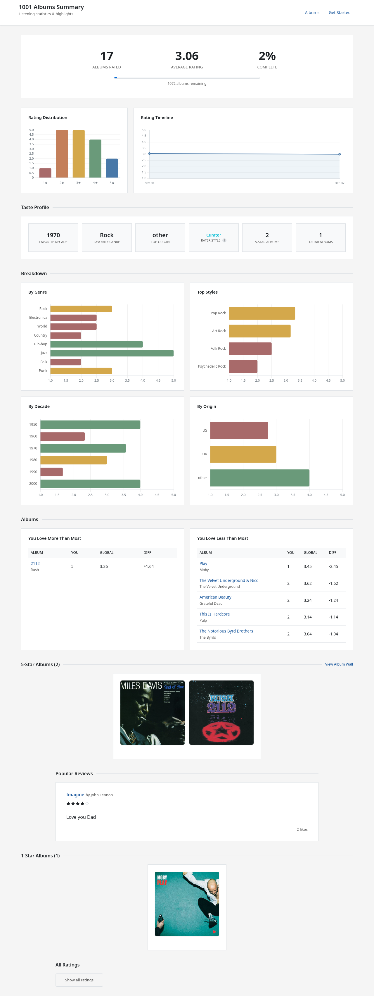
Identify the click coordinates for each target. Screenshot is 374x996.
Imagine (75, 794)
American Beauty (215, 597)
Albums (312, 12)
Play (203, 563)
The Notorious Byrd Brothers (226, 631)
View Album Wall (339, 664)
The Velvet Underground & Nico (229, 580)
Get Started (340, 12)
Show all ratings (79, 980)
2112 (35, 563)
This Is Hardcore (215, 614)
